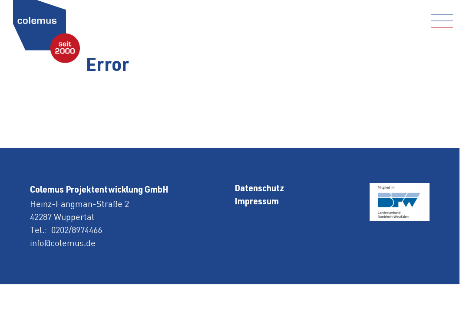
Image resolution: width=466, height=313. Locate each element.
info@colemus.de (63, 242)
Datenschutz (259, 189)
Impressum (257, 202)
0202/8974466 (76, 229)
